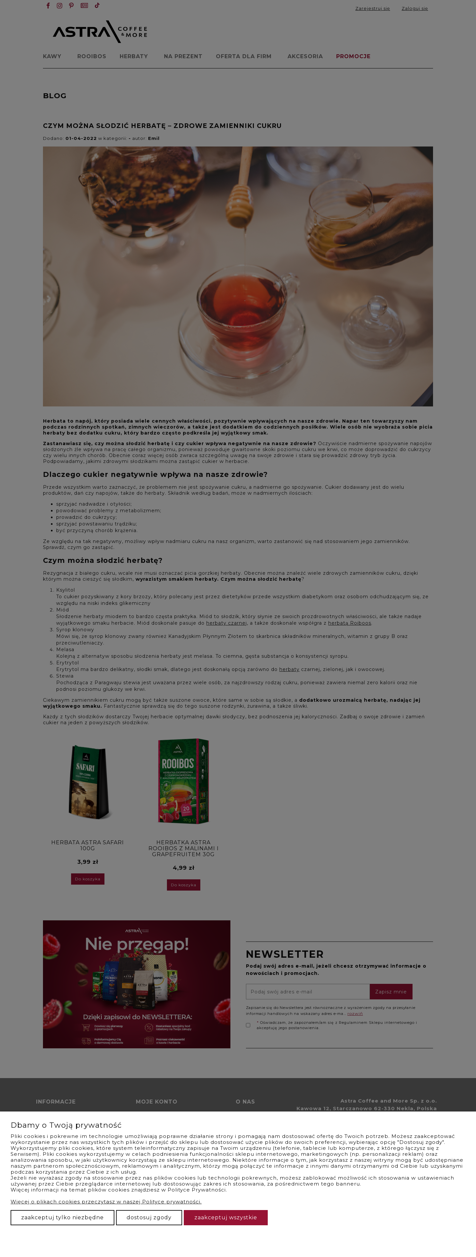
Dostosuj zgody (149, 1217)
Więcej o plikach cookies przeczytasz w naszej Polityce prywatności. (106, 1201)
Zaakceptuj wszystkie (225, 1217)
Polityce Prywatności (197, 1190)
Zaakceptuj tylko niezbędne (62, 1217)
